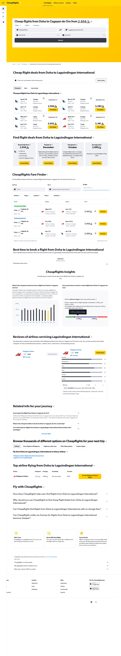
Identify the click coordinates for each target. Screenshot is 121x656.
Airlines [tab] (20, 446)
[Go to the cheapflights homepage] (14, 3)
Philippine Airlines (31, 351)
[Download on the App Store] (98, 588)
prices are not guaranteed (54, 556)
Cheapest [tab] (21, 88)
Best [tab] (29, 88)
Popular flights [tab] (84, 446)
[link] (27, 163)
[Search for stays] (3, 13)
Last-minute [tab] (37, 88)
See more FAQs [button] (49, 433)
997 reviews (30, 357)
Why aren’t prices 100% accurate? (64, 569)
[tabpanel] (64, 307)
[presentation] (94, 21)
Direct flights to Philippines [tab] (35, 446)
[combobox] (21, 25)
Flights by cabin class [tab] (53, 446)
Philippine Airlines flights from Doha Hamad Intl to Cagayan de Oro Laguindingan (32, 456)
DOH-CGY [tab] (64, 259)
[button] (3, 3)
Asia (22, 64)
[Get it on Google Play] (98, 584)
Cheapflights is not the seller (64, 562)
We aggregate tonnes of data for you (64, 566)
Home (17, 64)
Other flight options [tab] (70, 446)
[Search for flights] (3, 9)
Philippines (28, 64)
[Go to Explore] (3, 17)
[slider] (112, 190)
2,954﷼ (87, 21)
